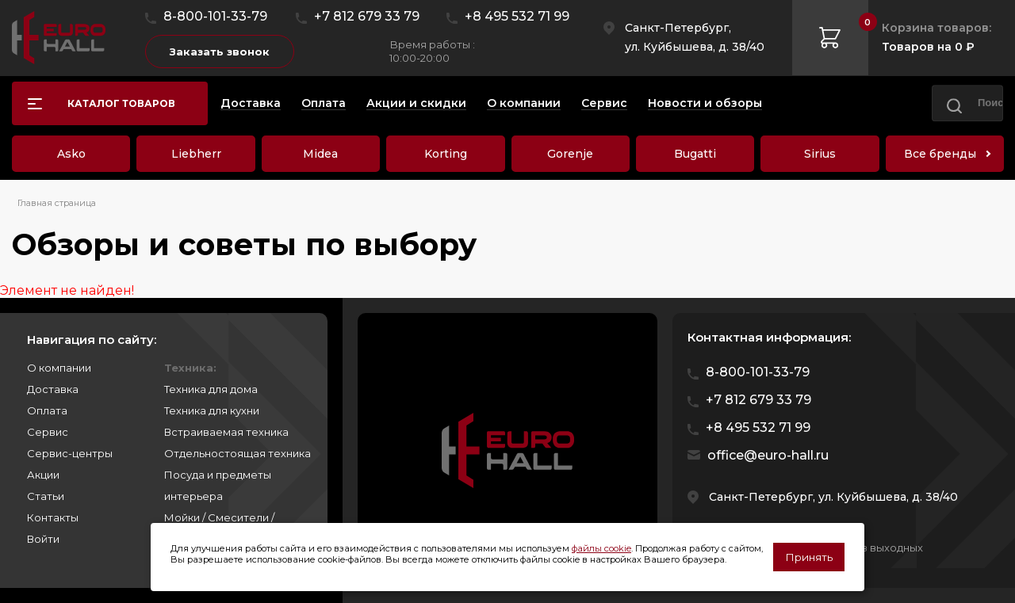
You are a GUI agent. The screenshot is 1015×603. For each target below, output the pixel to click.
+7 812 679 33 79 (366, 16)
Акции (43, 474)
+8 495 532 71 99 (517, 16)
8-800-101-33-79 (215, 16)
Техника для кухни (211, 410)
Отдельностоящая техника (237, 453)
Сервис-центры (70, 453)
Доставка (53, 389)
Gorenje (570, 154)
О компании (59, 367)
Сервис (47, 432)
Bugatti (695, 154)
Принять (809, 557)
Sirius (820, 154)
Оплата (47, 410)
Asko (71, 154)
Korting (445, 154)
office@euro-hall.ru (768, 455)
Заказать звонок (220, 51)
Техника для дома (211, 389)
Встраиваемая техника (226, 432)
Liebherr (196, 154)
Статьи (45, 496)
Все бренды (940, 154)
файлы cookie (601, 548)
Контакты (53, 517)
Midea (320, 154)
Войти (43, 538)
